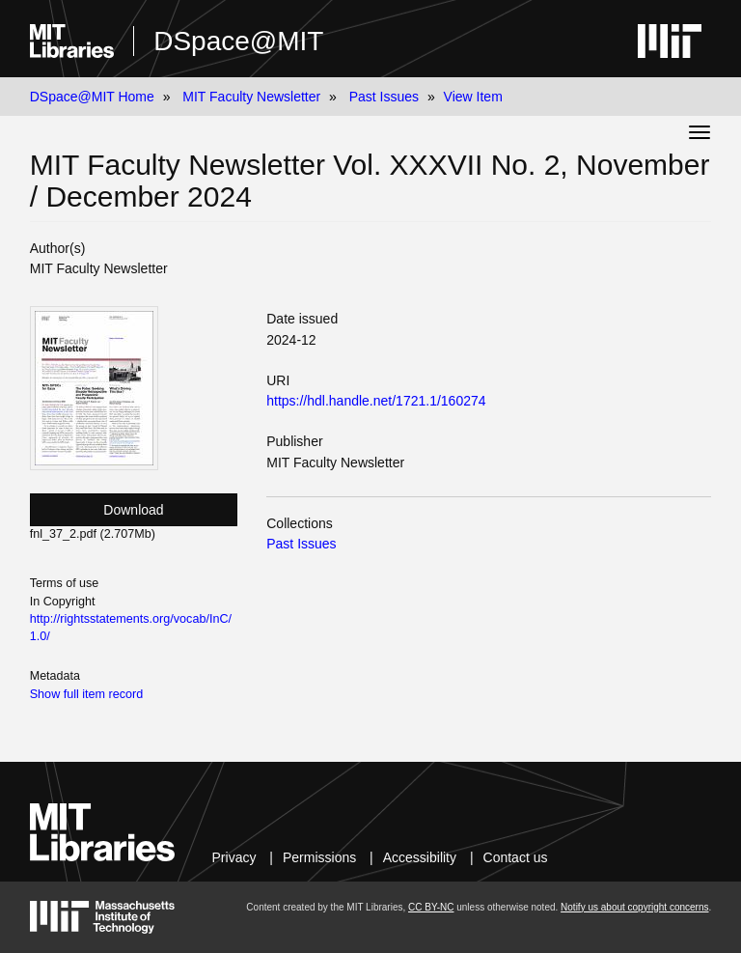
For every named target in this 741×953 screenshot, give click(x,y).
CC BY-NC (430, 907)
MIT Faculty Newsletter (251, 96)
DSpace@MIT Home (92, 96)
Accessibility (419, 857)
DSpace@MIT (238, 41)
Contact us (515, 857)
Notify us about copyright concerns (634, 907)
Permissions (319, 857)
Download (133, 510)
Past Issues (384, 96)
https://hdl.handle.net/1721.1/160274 (375, 400)
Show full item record (87, 694)
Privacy (234, 857)
